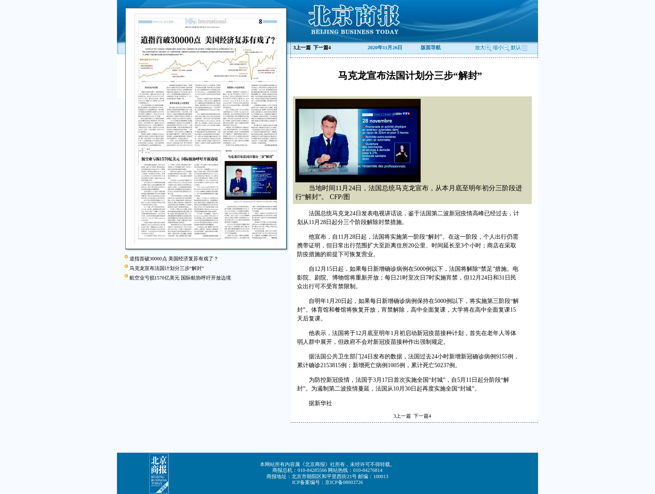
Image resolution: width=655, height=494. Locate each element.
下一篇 (322, 47)
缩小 (498, 47)
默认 (519, 47)
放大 (483, 47)
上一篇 (302, 47)
